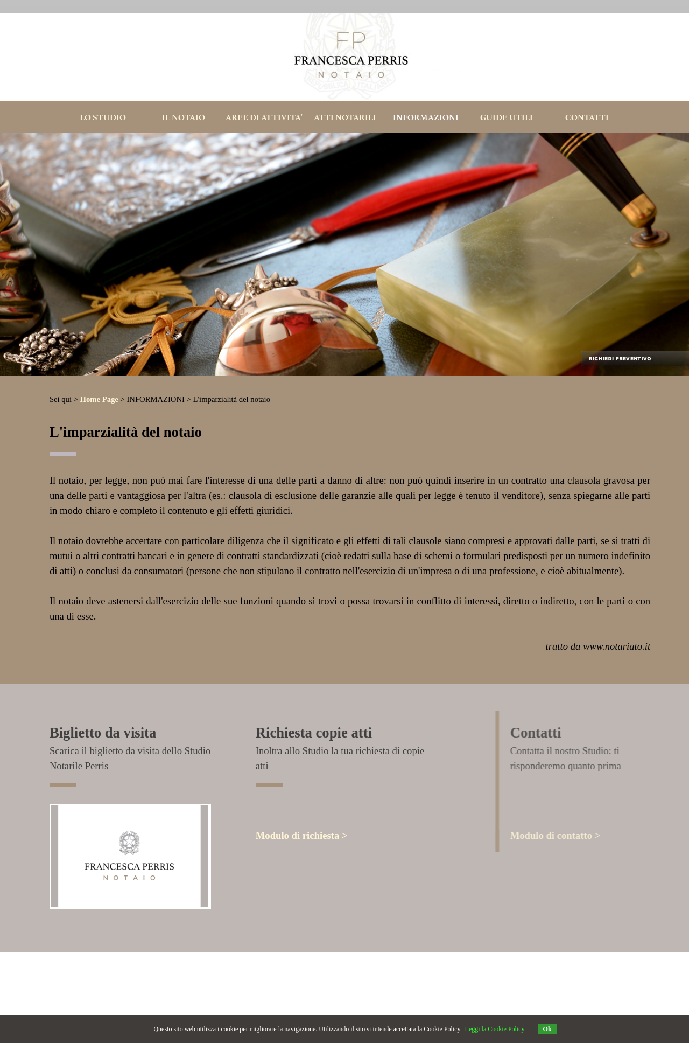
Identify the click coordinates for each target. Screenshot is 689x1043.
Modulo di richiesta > (302, 835)
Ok (547, 1029)
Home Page (99, 399)
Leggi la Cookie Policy (495, 1029)
